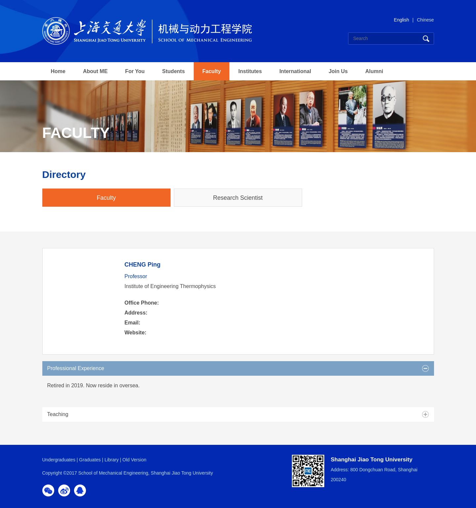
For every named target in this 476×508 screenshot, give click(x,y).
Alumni (374, 71)
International (295, 71)
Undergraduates (58, 459)
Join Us (338, 71)
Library (111, 459)
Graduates (89, 459)
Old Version (134, 459)
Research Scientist (237, 197)
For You (135, 71)
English (401, 19)
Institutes (250, 71)
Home (58, 71)
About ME (95, 71)
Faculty (211, 71)
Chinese (425, 19)
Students (173, 71)
